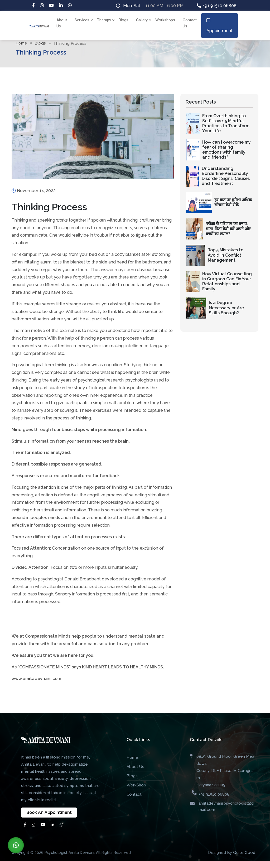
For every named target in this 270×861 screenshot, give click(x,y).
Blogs (123, 20)
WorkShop (136, 785)
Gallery (142, 20)
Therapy (104, 20)
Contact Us (190, 23)
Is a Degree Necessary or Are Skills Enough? (226, 307)
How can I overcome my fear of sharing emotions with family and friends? (226, 150)
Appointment (219, 25)
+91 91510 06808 (220, 5)
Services (83, 20)
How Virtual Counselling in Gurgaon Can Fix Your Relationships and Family (227, 281)
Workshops (165, 20)
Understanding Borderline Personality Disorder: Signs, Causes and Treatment (226, 176)
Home (21, 43)
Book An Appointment (49, 812)
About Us (61, 23)
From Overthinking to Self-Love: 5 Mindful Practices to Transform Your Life (225, 123)
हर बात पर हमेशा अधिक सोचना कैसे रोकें (233, 202)
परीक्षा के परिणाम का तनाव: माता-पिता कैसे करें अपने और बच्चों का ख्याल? (228, 228)
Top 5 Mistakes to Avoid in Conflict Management (225, 254)
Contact (134, 794)
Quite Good (244, 852)
